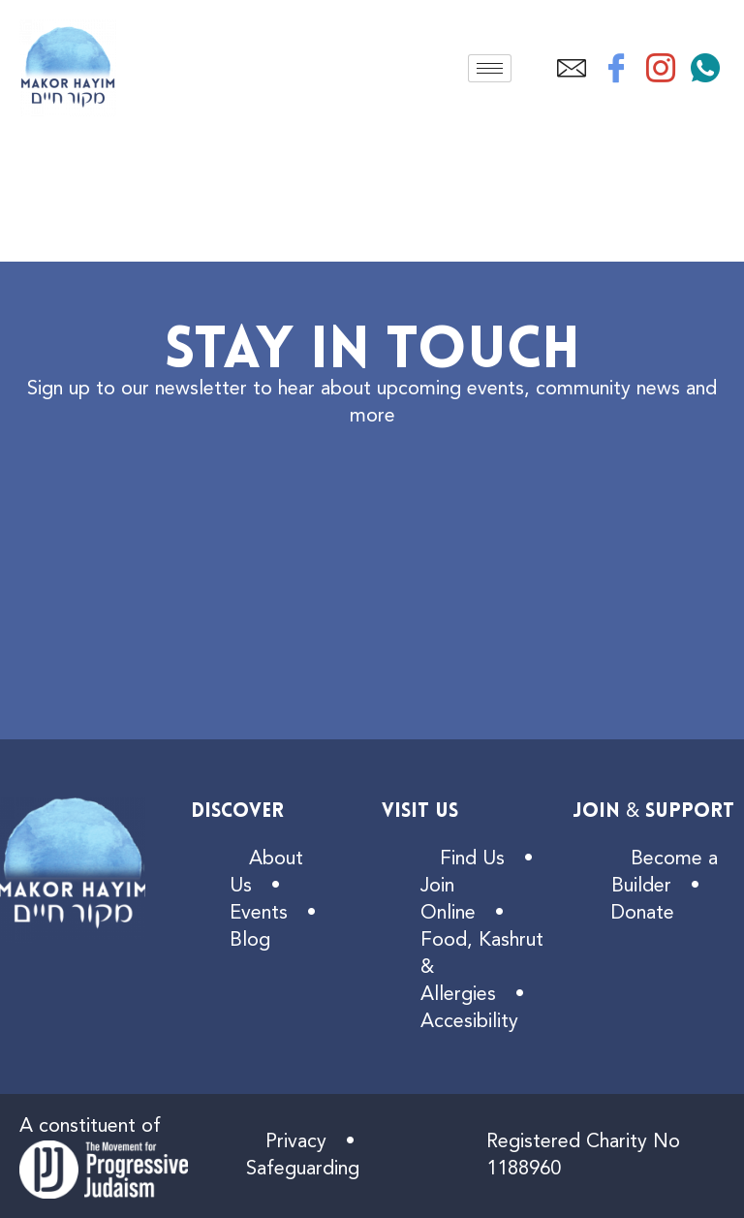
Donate (642, 913)
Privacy (295, 1142)
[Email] (571, 67)
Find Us (472, 859)
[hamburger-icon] (490, 68)
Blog (250, 941)
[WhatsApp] (705, 67)
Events (259, 913)
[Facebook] (616, 67)
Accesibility (469, 1022)
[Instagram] (660, 67)
